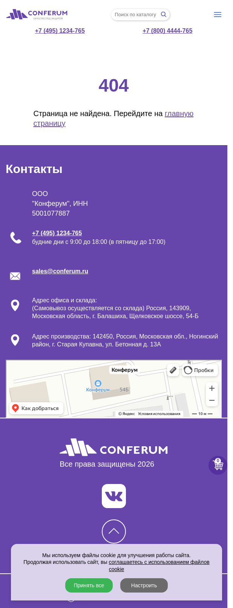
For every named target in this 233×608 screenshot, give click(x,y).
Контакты (34, 169)
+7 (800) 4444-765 (167, 31)
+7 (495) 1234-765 (60, 31)
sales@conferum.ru (60, 271)
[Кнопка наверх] (114, 531)
